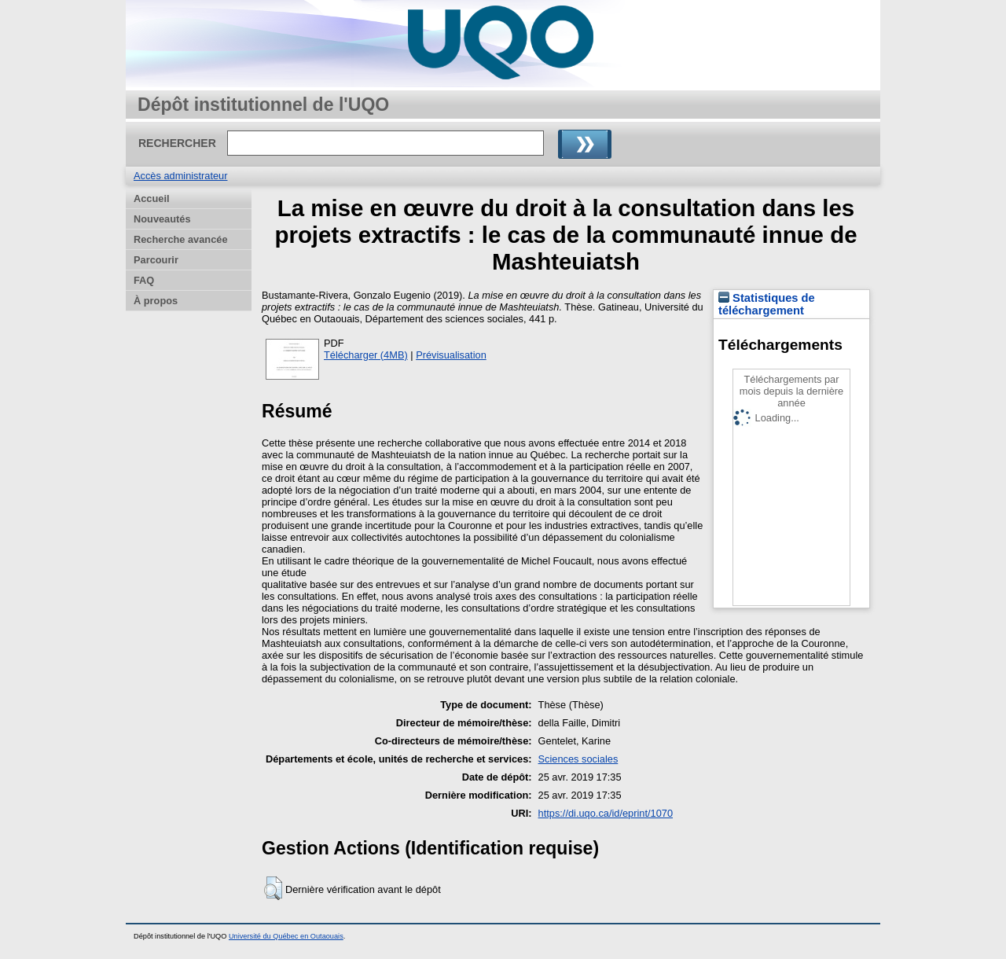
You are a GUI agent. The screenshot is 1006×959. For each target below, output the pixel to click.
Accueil (152, 198)
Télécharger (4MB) (366, 355)
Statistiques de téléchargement (766, 304)
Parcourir (156, 260)
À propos (156, 301)
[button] (273, 888)
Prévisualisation (451, 355)
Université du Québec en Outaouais (286, 936)
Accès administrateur (180, 176)
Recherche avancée (181, 239)
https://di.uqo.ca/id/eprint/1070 (605, 813)
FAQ (144, 280)
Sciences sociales (578, 759)
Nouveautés (162, 219)
